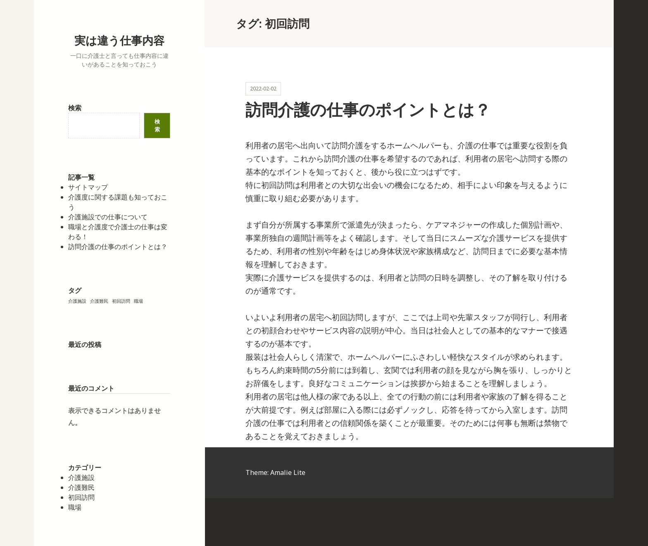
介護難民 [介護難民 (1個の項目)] (99, 301)
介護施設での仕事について (108, 216)
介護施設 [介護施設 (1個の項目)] (77, 301)
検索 (74, 107)
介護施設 (81, 477)
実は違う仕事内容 (119, 40)
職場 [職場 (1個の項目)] (138, 301)
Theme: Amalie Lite (275, 472)
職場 (74, 507)
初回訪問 (81, 497)
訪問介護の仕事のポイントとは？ (117, 246)
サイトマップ (88, 187)
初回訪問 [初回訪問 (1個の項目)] (121, 301)
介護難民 (81, 487)
